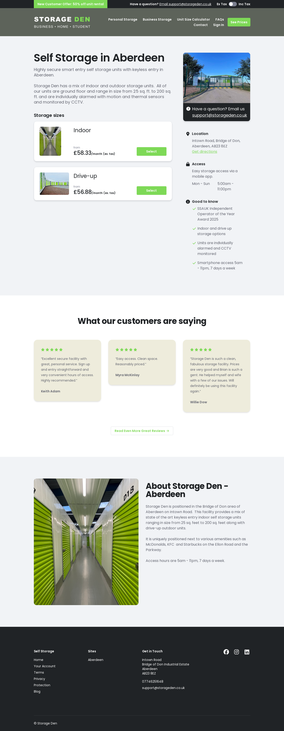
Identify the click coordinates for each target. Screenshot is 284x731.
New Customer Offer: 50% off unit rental (70, 4)
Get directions (204, 151)
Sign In (218, 25)
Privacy (39, 679)
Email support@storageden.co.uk (185, 4)
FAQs (219, 19)
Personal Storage (122, 19)
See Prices (239, 22)
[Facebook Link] (226, 652)
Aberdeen (95, 660)
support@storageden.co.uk (219, 115)
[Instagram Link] (236, 652)
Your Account (44, 666)
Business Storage (157, 19)
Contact (201, 25)
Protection (42, 685)
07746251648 (152, 681)
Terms (39, 672)
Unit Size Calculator (193, 19)
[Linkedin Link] (247, 652)
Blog (37, 691)
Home (38, 660)
